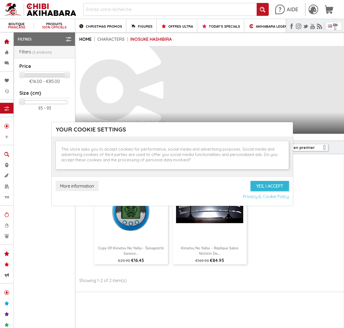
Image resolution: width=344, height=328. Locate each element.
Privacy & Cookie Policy (266, 196)
